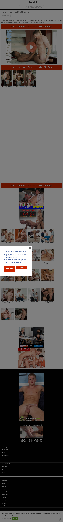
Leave (21, 267)
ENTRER (9, 269)
